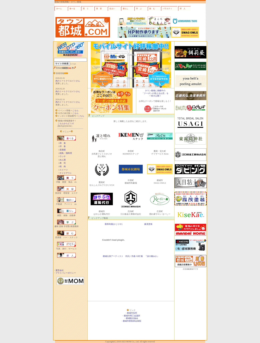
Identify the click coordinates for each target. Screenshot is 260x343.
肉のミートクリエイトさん (67, 81)
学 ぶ (139, 9)
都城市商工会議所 (132, 316)
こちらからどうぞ (66, 123)
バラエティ (167, 9)
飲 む (152, 9)
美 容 (99, 9)
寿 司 (62, 163)
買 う (85, 9)
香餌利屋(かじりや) (113, 224)
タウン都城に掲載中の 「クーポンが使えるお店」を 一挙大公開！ (155, 93)
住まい (112, 9)
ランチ (62, 156)
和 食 (62, 143)
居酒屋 (62, 150)
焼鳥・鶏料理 (65, 153)
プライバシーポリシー (65, 273)
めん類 (62, 160)
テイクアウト (65, 173)
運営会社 (59, 270)
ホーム (59, 9)
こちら (75, 110)
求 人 (182, 9)
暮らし (125, 9)
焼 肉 (62, 166)
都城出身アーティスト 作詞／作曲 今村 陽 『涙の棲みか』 (131, 256)
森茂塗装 (148, 224)
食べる (72, 9)
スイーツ (63, 170)
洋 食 (62, 146)
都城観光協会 (132, 318)
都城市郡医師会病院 (132, 321)
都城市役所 (132, 313)
